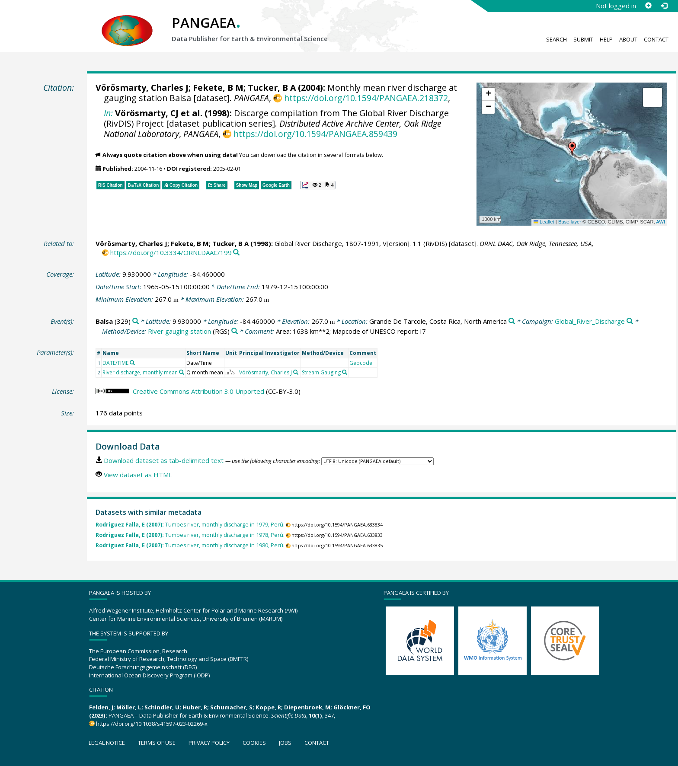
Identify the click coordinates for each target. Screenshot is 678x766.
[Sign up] (648, 5)
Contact (656, 39)
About (628, 39)
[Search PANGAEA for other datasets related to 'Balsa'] (135, 321)
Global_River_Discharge (590, 321)
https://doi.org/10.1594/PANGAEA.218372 (366, 98)
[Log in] (664, 5)
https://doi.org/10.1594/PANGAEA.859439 (315, 134)
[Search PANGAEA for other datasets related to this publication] (236, 252)
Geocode (360, 363)
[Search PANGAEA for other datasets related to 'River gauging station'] (234, 331)
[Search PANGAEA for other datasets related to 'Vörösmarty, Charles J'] (295, 372)
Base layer (569, 221)
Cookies (254, 743)
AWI (660, 221)
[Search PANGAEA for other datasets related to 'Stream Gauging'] (344, 372)
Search (556, 39)
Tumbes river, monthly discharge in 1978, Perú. (190, 535)
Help (606, 39)
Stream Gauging (321, 372)
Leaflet (544, 221)
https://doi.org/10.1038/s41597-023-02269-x (152, 724)
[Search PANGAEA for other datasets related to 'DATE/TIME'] (132, 362)
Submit (583, 39)
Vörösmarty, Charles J (142, 87)
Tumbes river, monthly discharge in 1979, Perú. (190, 524)
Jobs (285, 743)
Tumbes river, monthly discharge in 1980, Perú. (190, 545)
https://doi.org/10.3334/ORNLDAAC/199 (171, 252)
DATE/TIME (115, 363)
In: (108, 113)
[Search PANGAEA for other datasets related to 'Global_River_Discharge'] (630, 321)
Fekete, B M (218, 87)
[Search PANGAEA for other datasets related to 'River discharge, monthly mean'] (181, 372)
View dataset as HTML (138, 474)
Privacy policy (209, 743)
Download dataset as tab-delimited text (164, 460)
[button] (572, 149)
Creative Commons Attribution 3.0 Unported (198, 391)
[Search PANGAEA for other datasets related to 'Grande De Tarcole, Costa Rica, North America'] (511, 321)
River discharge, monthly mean (140, 372)
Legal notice (107, 743)
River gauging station (179, 331)
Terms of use (157, 743)
